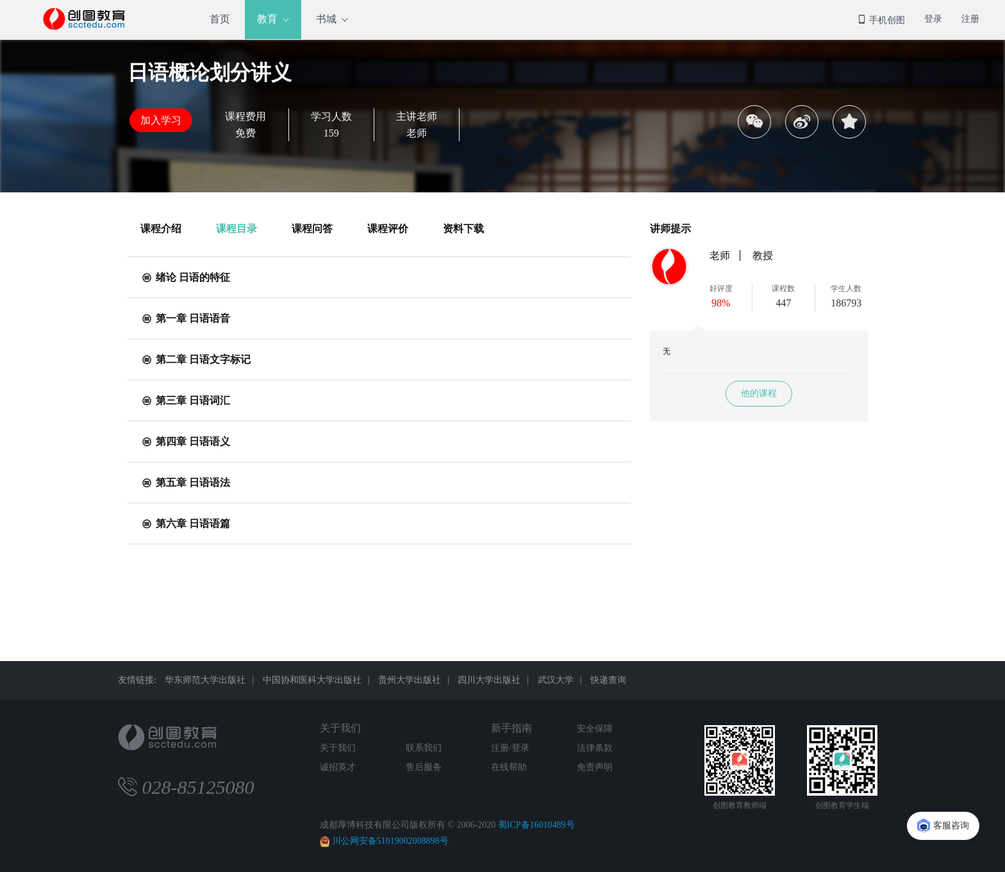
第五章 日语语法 (185, 482)
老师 (720, 255)
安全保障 (595, 729)
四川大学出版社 (489, 680)
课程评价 (387, 228)
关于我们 (340, 728)
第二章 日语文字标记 (195, 359)
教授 (762, 255)
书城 (326, 18)
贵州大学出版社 (409, 680)
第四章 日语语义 (185, 441)
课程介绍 (160, 228)
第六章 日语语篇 (185, 523)
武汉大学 (556, 680)
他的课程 (759, 393)
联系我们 (424, 748)
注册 (970, 19)
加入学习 (160, 120)
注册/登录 (510, 748)
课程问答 (312, 228)
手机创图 (881, 20)
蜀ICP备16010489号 (536, 825)
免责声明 (595, 767)
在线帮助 (509, 767)
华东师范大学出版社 (205, 680)
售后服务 (424, 767)
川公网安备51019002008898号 (390, 841)
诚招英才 (338, 767)
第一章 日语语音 (185, 318)
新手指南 (511, 728)
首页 (220, 18)
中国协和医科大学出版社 (312, 680)
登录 (933, 19)
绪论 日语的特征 (185, 277)
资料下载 (463, 228)
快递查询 (608, 680)
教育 (267, 18)
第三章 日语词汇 (185, 400)
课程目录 (236, 228)
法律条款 (595, 748)
